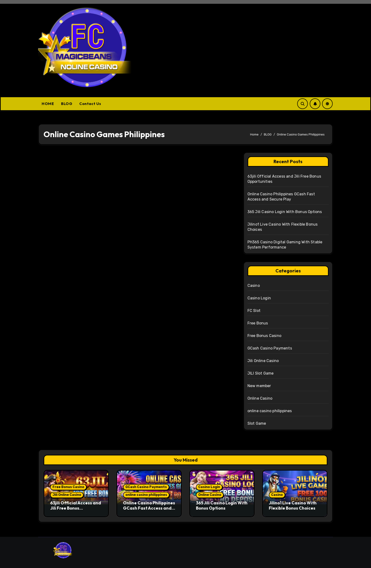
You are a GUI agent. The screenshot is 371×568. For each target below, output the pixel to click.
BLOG (66, 103)
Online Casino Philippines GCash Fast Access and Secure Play (149, 508)
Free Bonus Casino (264, 335)
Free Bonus (257, 323)
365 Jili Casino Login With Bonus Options (284, 212)
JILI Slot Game (260, 373)
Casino (253, 285)
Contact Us (90, 103)
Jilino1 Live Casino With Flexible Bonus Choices (293, 505)
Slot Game (256, 423)
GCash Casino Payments (269, 348)
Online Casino (260, 398)
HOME (48, 103)
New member (259, 386)
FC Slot (254, 310)
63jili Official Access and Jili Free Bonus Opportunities (75, 508)
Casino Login (259, 298)
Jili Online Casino (263, 360)
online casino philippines (269, 411)
